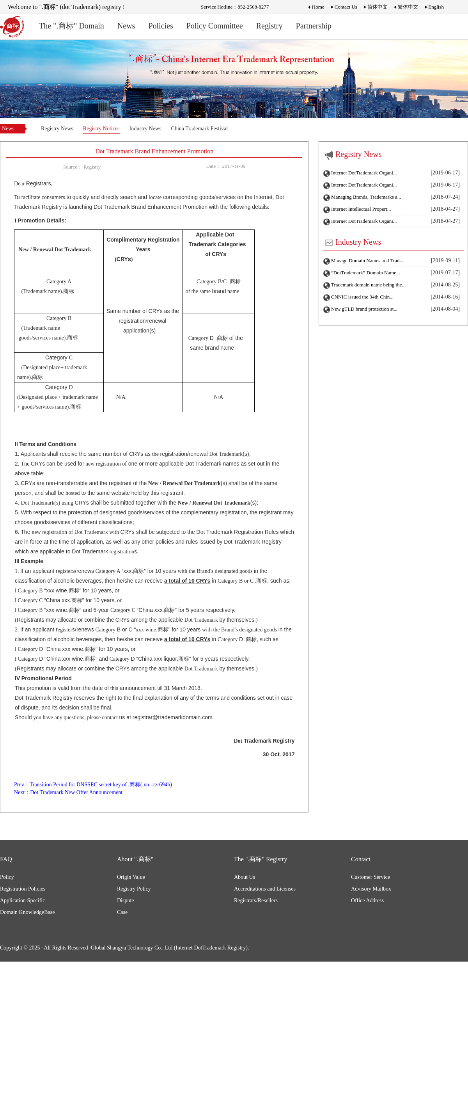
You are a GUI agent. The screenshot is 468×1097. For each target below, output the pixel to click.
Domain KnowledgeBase (27, 912)
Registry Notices (101, 129)
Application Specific (22, 900)
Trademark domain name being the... (368, 285)
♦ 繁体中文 (406, 7)
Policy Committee (214, 25)
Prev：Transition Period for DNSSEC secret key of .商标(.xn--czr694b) (93, 785)
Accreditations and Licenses (265, 889)
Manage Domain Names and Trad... (367, 260)
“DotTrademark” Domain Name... (365, 273)
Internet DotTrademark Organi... (364, 173)
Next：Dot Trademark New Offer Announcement (68, 792)
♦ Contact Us (344, 7)
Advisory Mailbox (371, 889)
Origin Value (131, 877)
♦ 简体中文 (375, 7)
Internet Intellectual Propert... (361, 209)
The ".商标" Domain (71, 25)
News (126, 25)
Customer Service (370, 877)
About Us (244, 877)
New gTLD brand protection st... (364, 309)
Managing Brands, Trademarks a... (366, 197)
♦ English (434, 7)
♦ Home (316, 7)
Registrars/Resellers (256, 900)
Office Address (367, 900)
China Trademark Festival (199, 129)
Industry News (145, 129)
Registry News (57, 129)
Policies (160, 25)
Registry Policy (134, 889)
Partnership (314, 25)
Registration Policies (22, 889)
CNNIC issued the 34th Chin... (362, 297)
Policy (7, 877)
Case (122, 912)
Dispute (125, 900)
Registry (269, 25)
